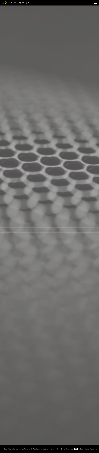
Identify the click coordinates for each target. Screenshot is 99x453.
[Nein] (96, 449)
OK (76, 449)
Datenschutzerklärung (87, 449)
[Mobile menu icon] (95, 2)
